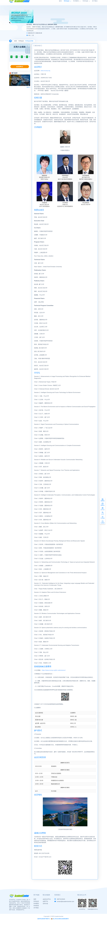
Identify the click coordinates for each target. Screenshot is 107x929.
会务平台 (45, 909)
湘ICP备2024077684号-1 (43, 926)
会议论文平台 (47, 907)
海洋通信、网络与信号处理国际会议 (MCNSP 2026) (42, 24)
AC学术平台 (54, 697)
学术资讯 (36, 913)
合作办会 (45, 911)
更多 (28, 87)
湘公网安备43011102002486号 (61, 926)
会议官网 (19, 66)
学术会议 (20, 41)
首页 (15, 41)
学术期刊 (36, 911)
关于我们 (36, 916)
